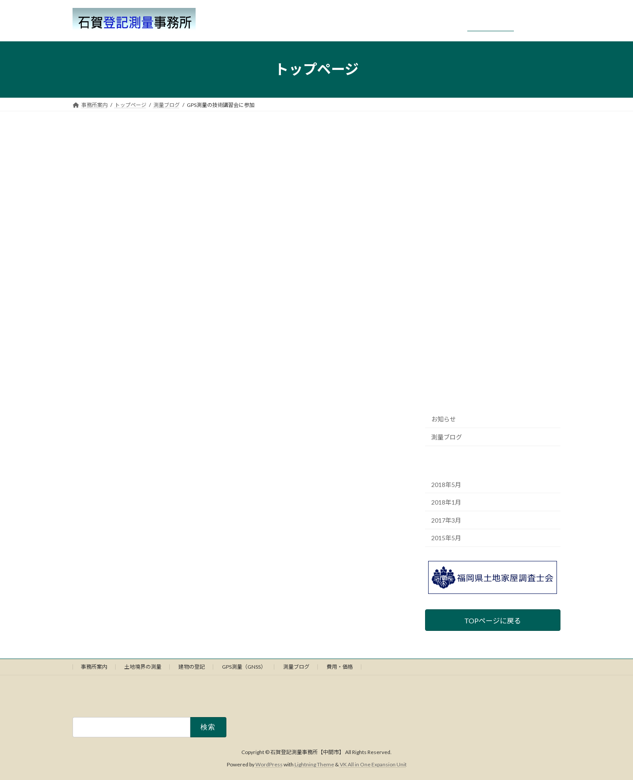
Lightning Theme (314, 765)
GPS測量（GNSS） (244, 666)
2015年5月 (446, 538)
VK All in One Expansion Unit (373, 765)
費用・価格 (340, 666)
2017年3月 (446, 520)
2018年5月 (446, 484)
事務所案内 (94, 666)
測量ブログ (446, 436)
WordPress (269, 765)
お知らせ (443, 419)
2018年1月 (446, 502)
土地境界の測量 (142, 666)
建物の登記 (191, 666)
